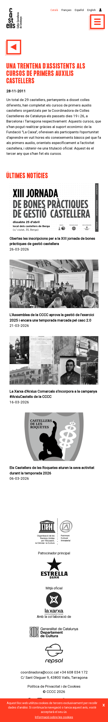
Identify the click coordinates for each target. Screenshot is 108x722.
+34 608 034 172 (74, 672)
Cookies (74, 686)
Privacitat (52, 686)
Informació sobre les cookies (54, 717)
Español (79, 10)
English (91, 10)
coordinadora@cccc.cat (40, 672)
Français (66, 10)
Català (54, 10)
